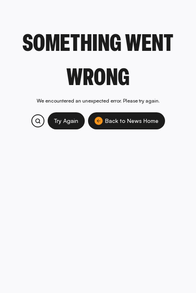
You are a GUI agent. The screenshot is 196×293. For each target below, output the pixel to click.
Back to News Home (127, 121)
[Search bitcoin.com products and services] (37, 120)
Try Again (66, 120)
